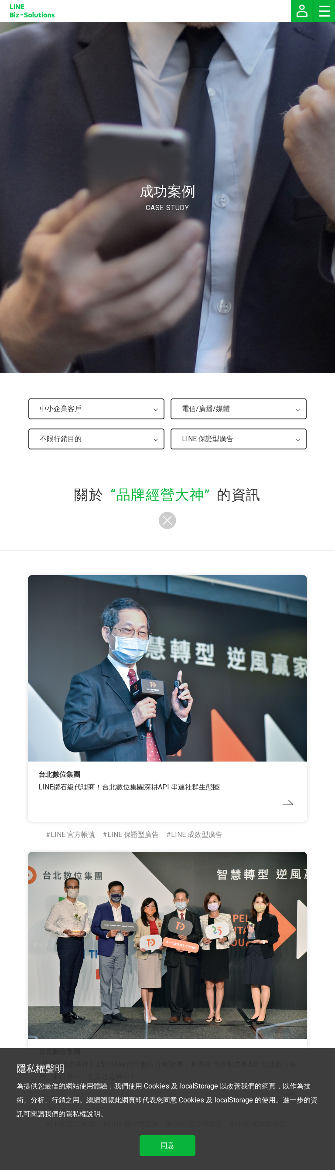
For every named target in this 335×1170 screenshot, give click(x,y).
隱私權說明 (82, 1114)
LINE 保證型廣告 (133, 834)
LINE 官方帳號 (73, 834)
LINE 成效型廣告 (196, 834)
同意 (167, 1145)
